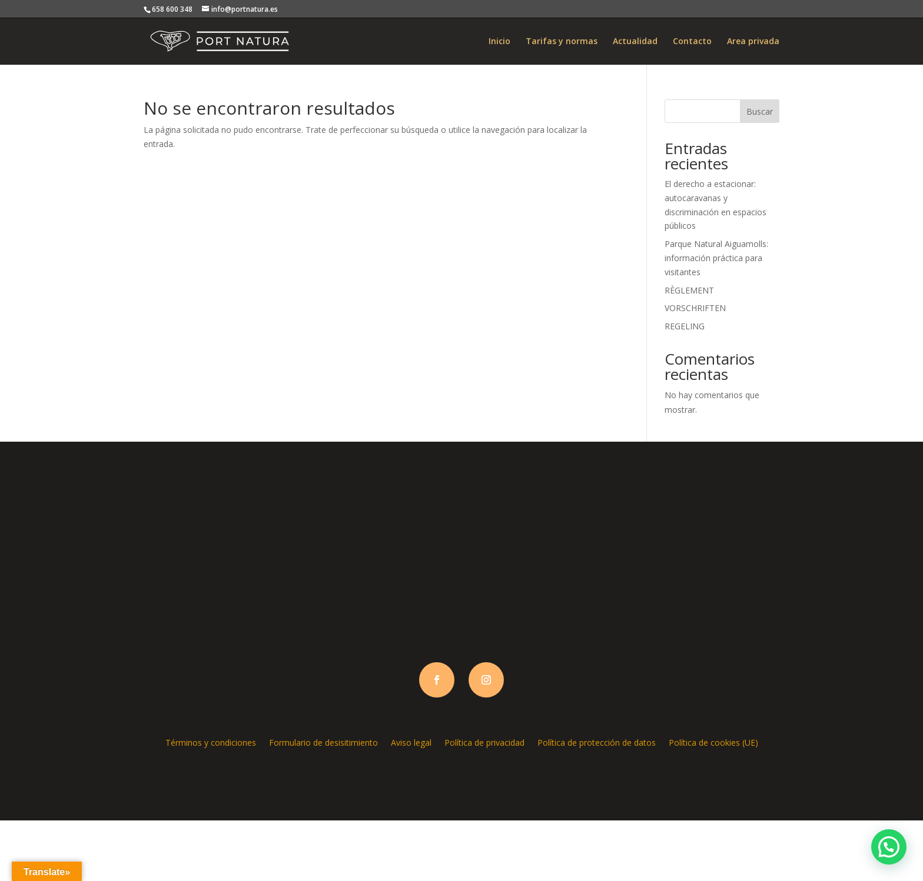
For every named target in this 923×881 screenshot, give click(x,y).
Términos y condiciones (210, 742)
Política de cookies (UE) (713, 742)
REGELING (685, 326)
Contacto (692, 41)
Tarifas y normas (561, 41)
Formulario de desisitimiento (323, 742)
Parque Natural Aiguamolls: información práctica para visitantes (716, 258)
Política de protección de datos (596, 742)
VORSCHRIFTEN (695, 307)
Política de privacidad (484, 742)
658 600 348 (172, 9)
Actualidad (635, 41)
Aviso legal (411, 742)
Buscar (759, 111)
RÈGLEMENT (689, 290)
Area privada (753, 41)
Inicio (499, 41)
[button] (889, 847)
